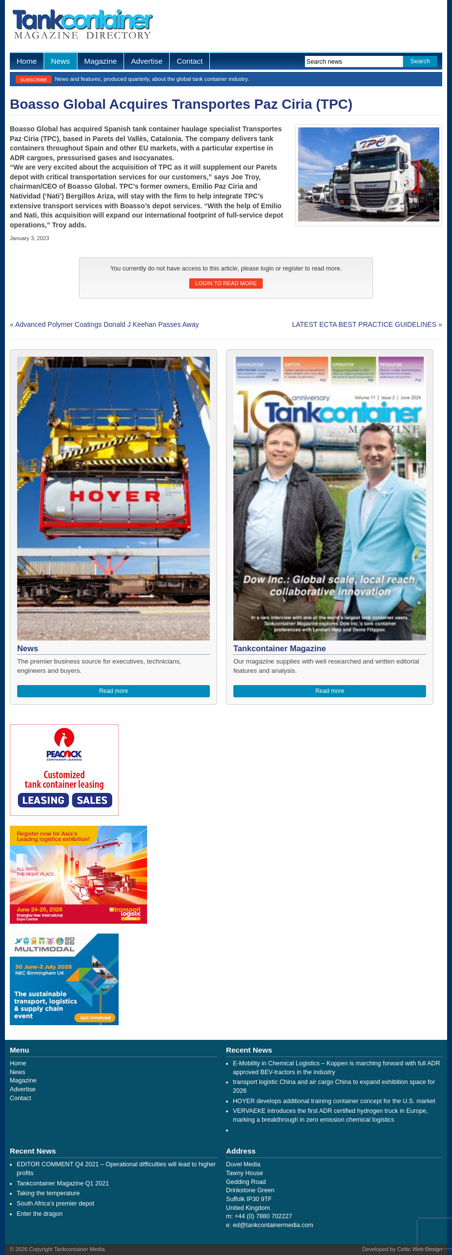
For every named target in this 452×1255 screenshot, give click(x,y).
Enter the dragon (40, 1213)
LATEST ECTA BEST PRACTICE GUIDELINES (364, 324)
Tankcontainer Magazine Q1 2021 (63, 1183)
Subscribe (33, 79)
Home (27, 61)
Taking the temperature (48, 1193)
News (60, 61)
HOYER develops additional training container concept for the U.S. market (334, 1101)
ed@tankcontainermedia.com (273, 1225)
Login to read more (225, 283)
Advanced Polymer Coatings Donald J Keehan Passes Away (107, 324)
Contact (189, 61)
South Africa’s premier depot (55, 1203)
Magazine (100, 61)
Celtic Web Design (419, 1249)
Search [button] (420, 61)
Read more (113, 691)
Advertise (146, 61)
